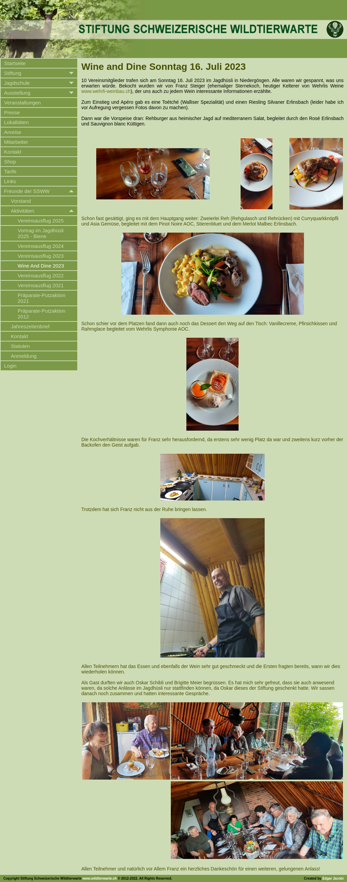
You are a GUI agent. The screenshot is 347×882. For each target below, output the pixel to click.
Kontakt (12, 152)
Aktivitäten (22, 211)
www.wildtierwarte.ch (99, 878)
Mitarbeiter (16, 142)
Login (10, 366)
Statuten (20, 346)
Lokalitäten (16, 122)
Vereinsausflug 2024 (41, 246)
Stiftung (12, 73)
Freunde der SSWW (26, 191)
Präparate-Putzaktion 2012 (41, 313)
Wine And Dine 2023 (41, 266)
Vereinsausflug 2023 (41, 256)
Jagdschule (17, 83)
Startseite (14, 63)
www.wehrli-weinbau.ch (106, 91)
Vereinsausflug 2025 (41, 220)
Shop (10, 161)
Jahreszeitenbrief (30, 326)
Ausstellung (17, 93)
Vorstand (21, 201)
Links (10, 181)
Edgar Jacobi (333, 878)
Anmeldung (24, 356)
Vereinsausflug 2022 (41, 275)
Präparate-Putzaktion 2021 (41, 298)
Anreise (12, 132)
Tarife (10, 171)
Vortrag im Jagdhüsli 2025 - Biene (41, 233)
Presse (12, 112)
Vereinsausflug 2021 (41, 285)
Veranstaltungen (22, 102)
